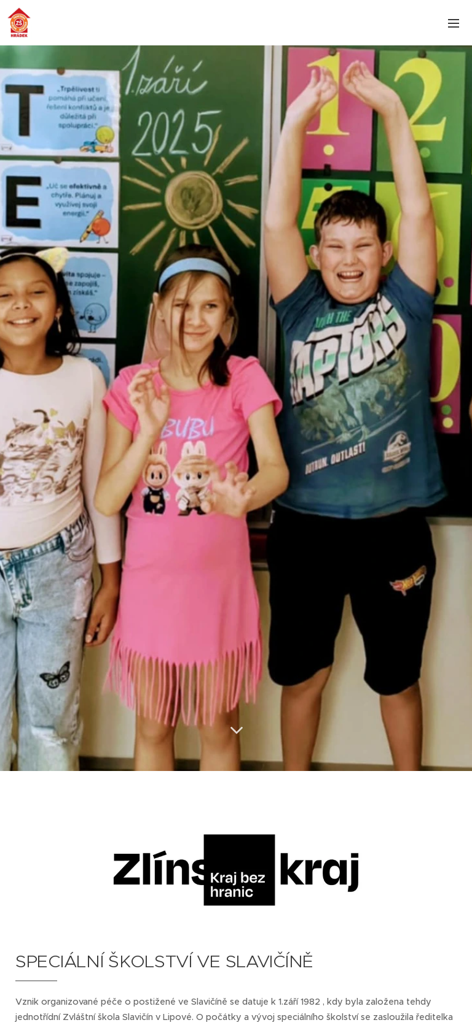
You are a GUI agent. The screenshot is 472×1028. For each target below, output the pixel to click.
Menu (453, 23)
